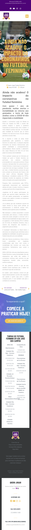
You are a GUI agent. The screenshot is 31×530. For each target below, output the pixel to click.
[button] (27, 16)
